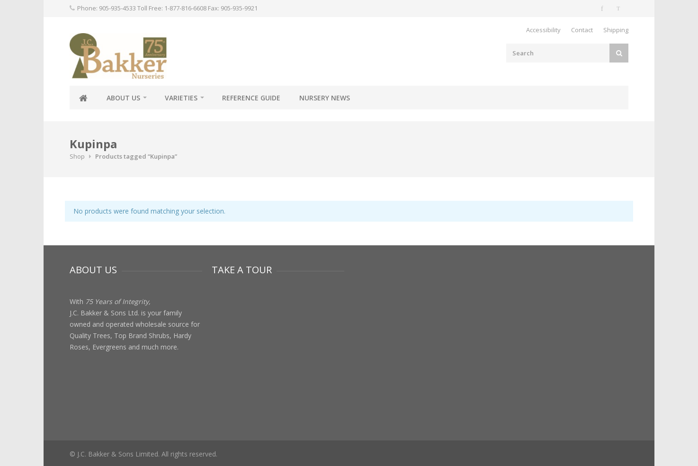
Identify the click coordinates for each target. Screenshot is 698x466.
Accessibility (543, 30)
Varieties (181, 97)
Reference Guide (251, 97)
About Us (123, 97)
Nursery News (324, 97)
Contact (582, 30)
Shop (77, 156)
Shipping (615, 30)
